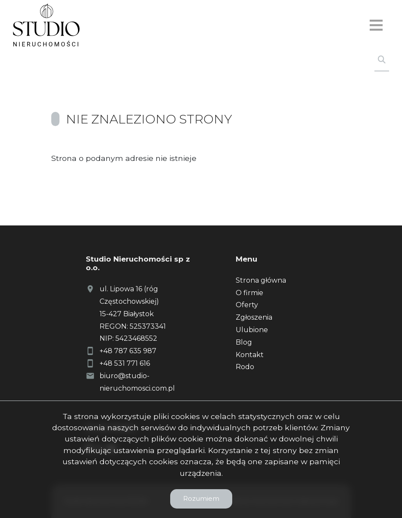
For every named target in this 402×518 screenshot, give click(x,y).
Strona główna (261, 280)
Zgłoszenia (254, 317)
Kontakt (250, 355)
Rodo (245, 367)
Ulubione (252, 330)
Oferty (247, 305)
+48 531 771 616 (125, 363)
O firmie (249, 293)
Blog (244, 342)
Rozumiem (201, 498)
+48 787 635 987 (128, 351)
